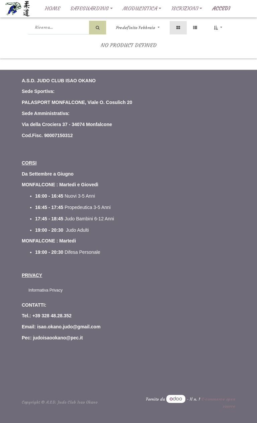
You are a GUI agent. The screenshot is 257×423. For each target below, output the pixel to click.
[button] (218, 27)
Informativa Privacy (45, 290)
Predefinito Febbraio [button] (136, 27)
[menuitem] (52, 8)
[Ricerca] (97, 27)
